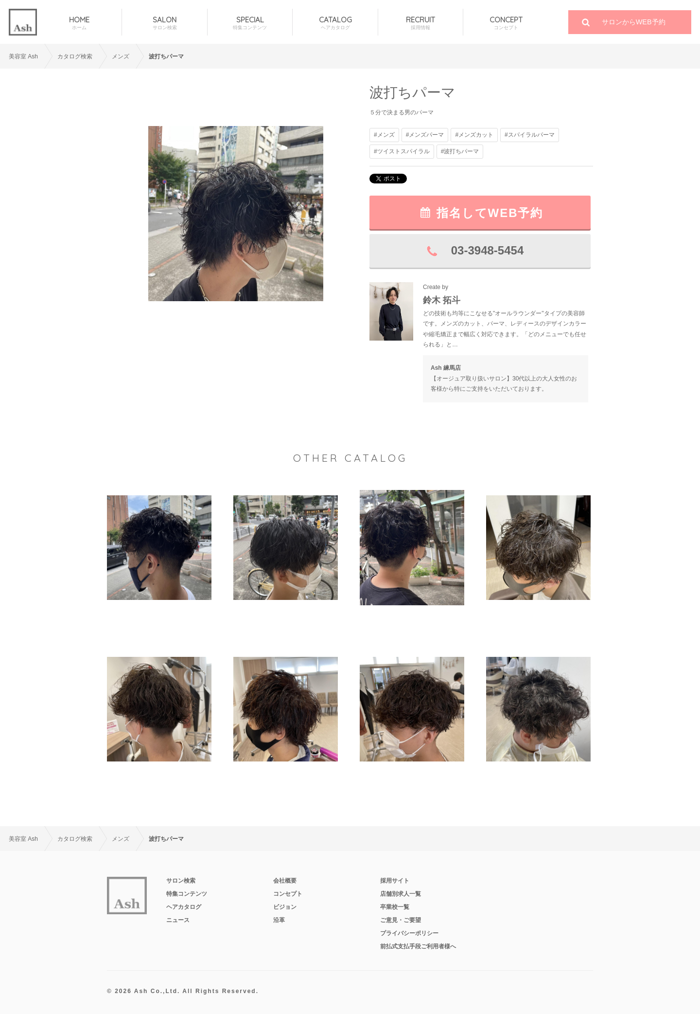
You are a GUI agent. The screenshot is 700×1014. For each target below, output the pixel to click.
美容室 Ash (23, 56)
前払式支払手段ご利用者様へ (418, 946)
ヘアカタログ (183, 907)
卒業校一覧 (394, 907)
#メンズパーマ (425, 134)
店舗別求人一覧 (400, 893)
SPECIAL (249, 23)
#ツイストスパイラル (402, 151)
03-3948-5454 (487, 250)
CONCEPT (506, 23)
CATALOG (335, 23)
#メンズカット (474, 134)
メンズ (120, 56)
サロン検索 (180, 880)
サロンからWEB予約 (633, 22)
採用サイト (394, 880)
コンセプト (287, 893)
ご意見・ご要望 (400, 920)
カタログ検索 (74, 56)
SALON (164, 23)
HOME (79, 23)
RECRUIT (420, 23)
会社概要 (285, 880)
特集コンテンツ (186, 893)
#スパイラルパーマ (530, 134)
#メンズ (384, 134)
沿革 (279, 920)
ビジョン (285, 907)
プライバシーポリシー (409, 933)
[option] (236, 213)
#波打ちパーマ (460, 151)
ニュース (178, 920)
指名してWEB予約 (490, 212)
